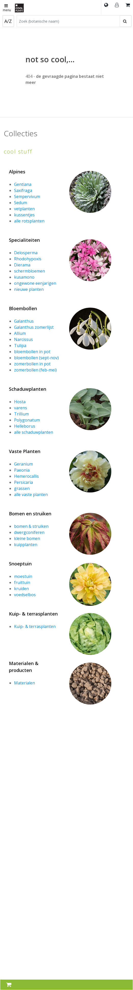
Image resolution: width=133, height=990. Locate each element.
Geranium (23, 464)
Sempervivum (27, 196)
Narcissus (23, 339)
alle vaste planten (31, 494)
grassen (22, 488)
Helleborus (24, 426)
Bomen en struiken (30, 514)
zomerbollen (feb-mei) (35, 370)
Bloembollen (23, 308)
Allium (20, 333)
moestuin (23, 576)
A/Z (8, 21)
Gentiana (22, 184)
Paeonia (22, 470)
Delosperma (26, 253)
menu (7, 8)
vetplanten (24, 209)
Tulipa (20, 345)
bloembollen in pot (32, 351)
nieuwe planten (29, 289)
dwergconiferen (29, 532)
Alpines (17, 172)
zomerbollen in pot (32, 364)
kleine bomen (27, 538)
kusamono (24, 277)
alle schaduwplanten (33, 432)
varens (20, 408)
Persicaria (23, 482)
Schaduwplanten (27, 389)
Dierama (22, 265)
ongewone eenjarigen (35, 283)
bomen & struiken (31, 526)
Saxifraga (23, 190)
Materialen (24, 683)
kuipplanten (25, 544)
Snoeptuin (20, 564)
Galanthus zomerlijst (34, 327)
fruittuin (22, 582)
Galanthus (24, 321)
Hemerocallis (26, 476)
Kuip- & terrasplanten (33, 614)
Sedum (20, 202)
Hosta (20, 401)
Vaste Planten (24, 451)
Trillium (21, 414)
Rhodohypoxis (27, 259)
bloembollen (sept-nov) (36, 358)
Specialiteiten (24, 240)
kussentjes (24, 215)
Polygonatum (27, 420)
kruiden (21, 588)
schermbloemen (29, 271)
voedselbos (25, 594)
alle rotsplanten (29, 221)
